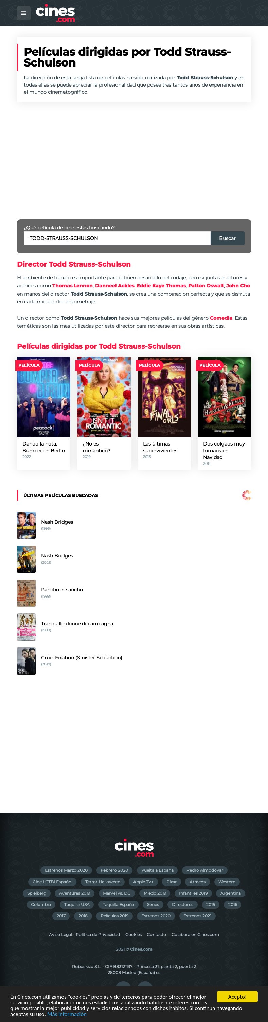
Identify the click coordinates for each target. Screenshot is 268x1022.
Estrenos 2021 (197, 916)
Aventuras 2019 (74, 893)
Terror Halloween (102, 881)
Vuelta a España (157, 870)
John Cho (238, 286)
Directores (182, 904)
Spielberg (36, 893)
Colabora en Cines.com (195, 934)
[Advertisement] (134, 160)
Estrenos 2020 (156, 916)
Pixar (171, 881)
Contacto (156, 934)
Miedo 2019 (155, 893)
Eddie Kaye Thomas (161, 286)
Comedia (221, 318)
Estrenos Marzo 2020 (66, 870)
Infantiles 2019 (193, 893)
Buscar (227, 238)
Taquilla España (118, 904)
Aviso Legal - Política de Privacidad (84, 934)
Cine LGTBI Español (52, 881)
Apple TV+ (143, 881)
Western (226, 881)
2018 (83, 916)
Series (153, 904)
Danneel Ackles (114, 286)
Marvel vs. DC (116, 893)
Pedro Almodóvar (204, 870)
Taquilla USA (77, 904)
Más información (67, 1014)
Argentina (230, 893)
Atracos (198, 881)
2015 (210, 904)
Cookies (133, 934)
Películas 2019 (114, 916)
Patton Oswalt (206, 286)
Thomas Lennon (72, 286)
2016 (232, 904)
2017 (61, 916)
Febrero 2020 (114, 870)
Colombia (41, 904)
